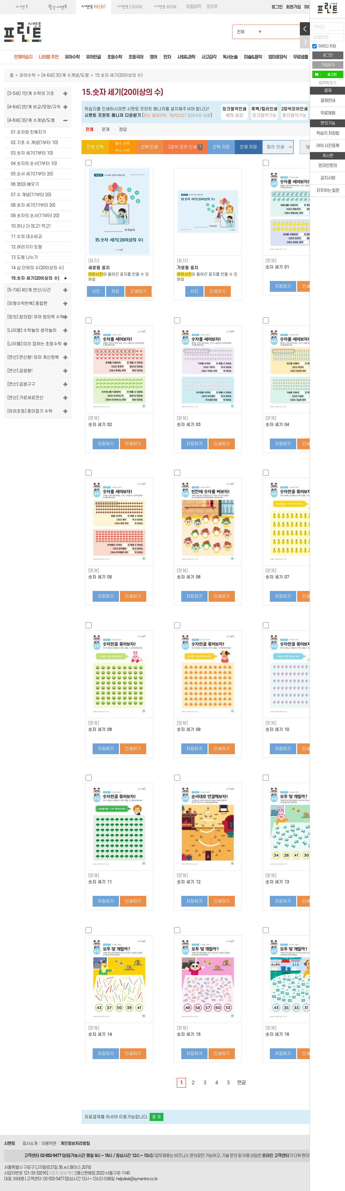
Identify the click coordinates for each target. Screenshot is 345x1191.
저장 (115, 291)
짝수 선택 (122, 150)
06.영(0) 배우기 (25, 184)
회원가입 (293, 6)
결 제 (156, 1116)
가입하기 (328, 65)
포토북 (211, 6)
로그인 (277, 6)
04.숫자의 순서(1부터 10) (34, 163)
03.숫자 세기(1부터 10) (32, 152)
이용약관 (48, 1143)
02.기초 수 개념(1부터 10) (34, 142)
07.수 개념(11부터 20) (31, 194)
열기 (305, 28)
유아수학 (28, 75)
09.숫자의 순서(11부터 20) (35, 215)
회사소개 (30, 1143)
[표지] (93, 260)
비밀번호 (321, 37)
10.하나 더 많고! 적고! (31, 226)
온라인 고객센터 (275, 1155)
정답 (123, 129)
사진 (96, 291)
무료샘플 (300, 57)
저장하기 (283, 286)
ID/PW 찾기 (327, 82)
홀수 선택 (122, 143)
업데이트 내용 (199, 115)
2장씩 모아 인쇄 (185, 147)
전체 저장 (248, 146)
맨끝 (241, 1083)
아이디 (319, 26)
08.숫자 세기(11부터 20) (33, 205)
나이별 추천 (48, 57)
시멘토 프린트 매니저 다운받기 (113, 115)
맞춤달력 (193, 6)
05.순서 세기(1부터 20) (32, 173)
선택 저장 (221, 146)
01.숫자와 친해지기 (28, 132)
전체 (90, 129)
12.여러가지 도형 (26, 246)
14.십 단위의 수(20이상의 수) (37, 267)
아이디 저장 (324, 46)
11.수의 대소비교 (26, 236)
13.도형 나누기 (24, 257)
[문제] (270, 260)
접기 (305, 41)
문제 (106, 129)
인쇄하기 (138, 291)
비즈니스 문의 (185, 1155)
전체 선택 (95, 146)
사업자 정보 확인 (61, 1173)
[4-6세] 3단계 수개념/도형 (65, 75)
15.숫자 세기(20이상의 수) (35, 278)
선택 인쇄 (149, 146)
